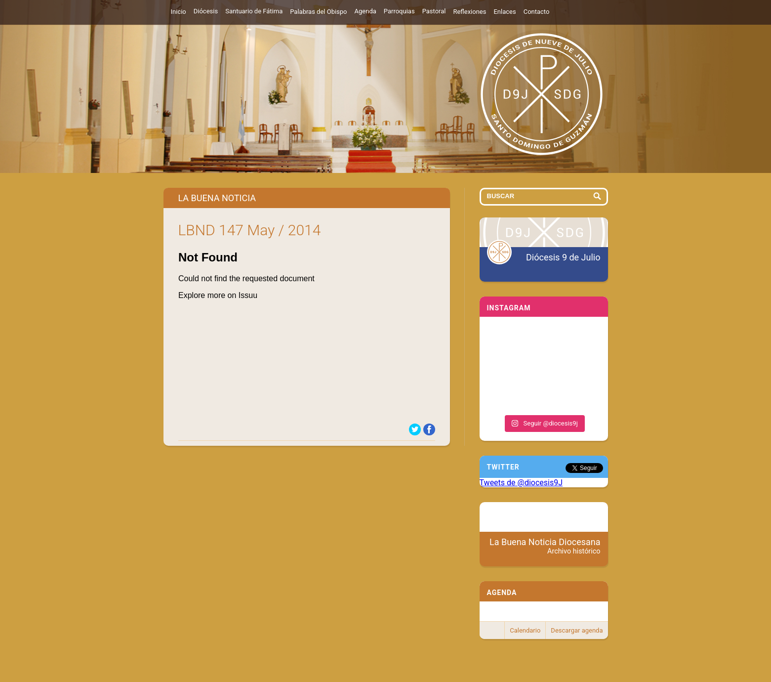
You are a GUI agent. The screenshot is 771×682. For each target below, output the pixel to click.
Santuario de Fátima (254, 11)
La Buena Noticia (217, 198)
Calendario (525, 630)
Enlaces (504, 11)
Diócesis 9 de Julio (563, 257)
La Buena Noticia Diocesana (545, 546)
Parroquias (399, 11)
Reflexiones (469, 11)
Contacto (537, 11)
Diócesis (206, 11)
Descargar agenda (577, 630)
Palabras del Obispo (318, 11)
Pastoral (434, 11)
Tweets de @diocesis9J (521, 482)
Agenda (365, 11)
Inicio (178, 11)
